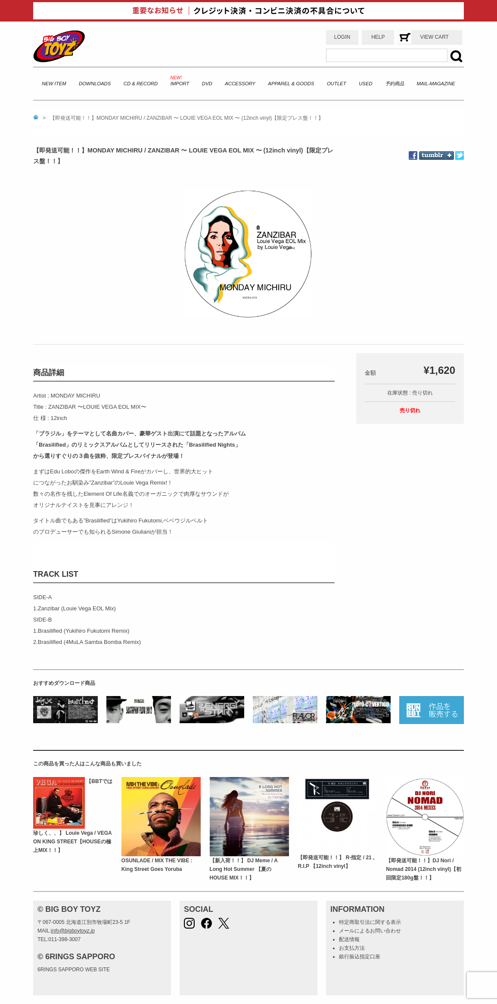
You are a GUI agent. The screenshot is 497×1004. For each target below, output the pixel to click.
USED (365, 83)
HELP (378, 37)
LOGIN (342, 37)
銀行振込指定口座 (359, 957)
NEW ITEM (54, 83)
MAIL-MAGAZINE (436, 83)
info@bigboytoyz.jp (73, 931)
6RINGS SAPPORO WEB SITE (73, 970)
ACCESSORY (240, 83)
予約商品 (394, 83)
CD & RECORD (141, 83)
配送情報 (349, 939)
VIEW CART (434, 37)
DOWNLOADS (95, 83)
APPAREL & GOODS (291, 83)
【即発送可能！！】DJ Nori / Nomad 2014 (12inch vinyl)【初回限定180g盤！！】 (423, 869)
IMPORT (180, 83)
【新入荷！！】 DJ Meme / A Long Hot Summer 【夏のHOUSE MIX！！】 (244, 869)
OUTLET (336, 83)
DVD (207, 83)
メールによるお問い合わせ (370, 931)
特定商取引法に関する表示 (370, 922)
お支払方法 (352, 948)
